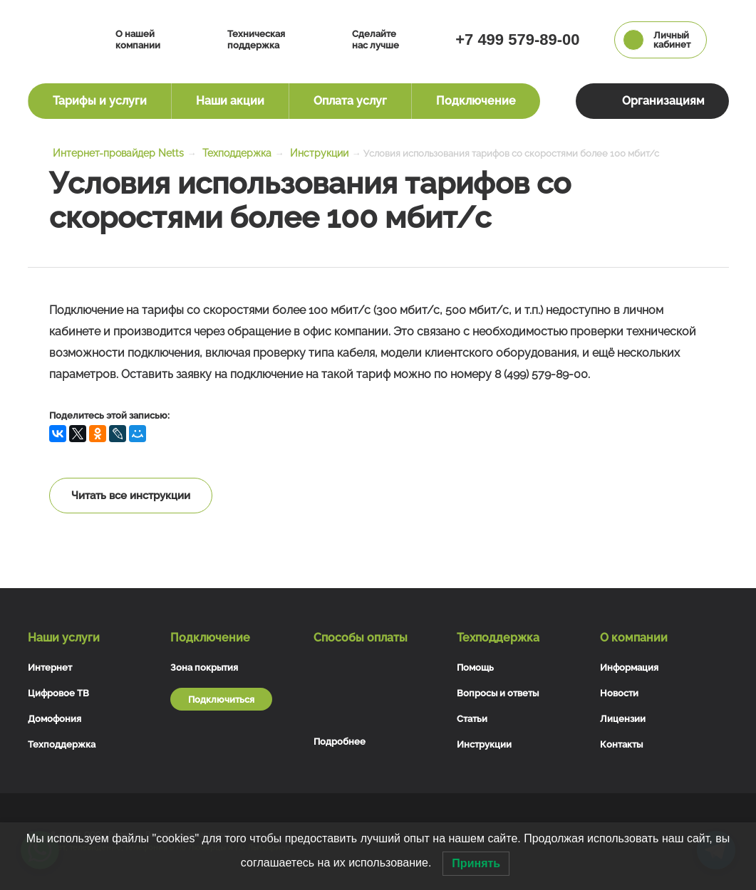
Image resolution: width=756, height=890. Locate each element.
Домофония (54, 718)
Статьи (472, 718)
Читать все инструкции (130, 495)
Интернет (50, 667)
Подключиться (221, 699)
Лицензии (623, 718)
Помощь (475, 667)
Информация (629, 667)
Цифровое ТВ (58, 693)
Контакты (621, 744)
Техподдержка (61, 744)
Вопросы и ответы (498, 693)
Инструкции (484, 744)
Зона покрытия (204, 667)
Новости (619, 693)
